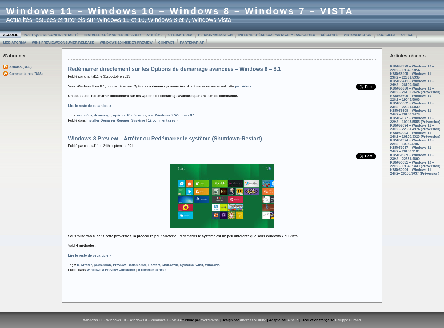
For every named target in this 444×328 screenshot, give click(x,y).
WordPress (210, 320)
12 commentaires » (163, 120)
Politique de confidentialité (51, 35)
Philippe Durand (348, 320)
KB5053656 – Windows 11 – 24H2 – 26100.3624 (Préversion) (415, 90)
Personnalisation (215, 35)
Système (154, 35)
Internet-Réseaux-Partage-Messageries (276, 35)
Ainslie (292, 320)
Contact (166, 42)
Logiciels (386, 35)
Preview (119, 265)
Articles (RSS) (20, 67)
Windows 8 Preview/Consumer (110, 270)
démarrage (102, 115)
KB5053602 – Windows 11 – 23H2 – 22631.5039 (412, 105)
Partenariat (192, 42)
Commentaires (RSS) (26, 73)
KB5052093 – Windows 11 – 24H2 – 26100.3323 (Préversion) (415, 134)
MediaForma (14, 42)
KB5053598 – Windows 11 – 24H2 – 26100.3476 (412, 112)
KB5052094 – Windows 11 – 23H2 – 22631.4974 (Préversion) (415, 127)
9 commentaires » (152, 270)
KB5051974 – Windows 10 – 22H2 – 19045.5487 (412, 142)
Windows (212, 265)
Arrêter (86, 265)
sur (150, 115)
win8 (199, 265)
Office (407, 35)
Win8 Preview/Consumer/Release (63, 42)
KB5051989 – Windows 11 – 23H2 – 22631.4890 (412, 156)
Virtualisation (358, 35)
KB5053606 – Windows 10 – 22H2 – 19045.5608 (412, 97)
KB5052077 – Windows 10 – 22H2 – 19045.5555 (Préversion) (415, 120)
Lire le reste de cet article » (89, 105)
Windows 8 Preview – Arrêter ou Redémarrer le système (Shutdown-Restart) (165, 139)
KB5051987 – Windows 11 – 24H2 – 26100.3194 (412, 149)
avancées (84, 115)
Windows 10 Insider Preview (126, 42)
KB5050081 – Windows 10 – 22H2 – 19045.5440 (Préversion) (415, 164)
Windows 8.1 (184, 115)
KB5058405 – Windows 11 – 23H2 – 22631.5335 (412, 75)
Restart (154, 265)
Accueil (10, 35)
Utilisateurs (180, 35)
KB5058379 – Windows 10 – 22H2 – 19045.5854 (412, 68)
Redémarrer (136, 115)
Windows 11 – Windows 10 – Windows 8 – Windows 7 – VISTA (180, 11)
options (119, 115)
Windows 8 (164, 115)
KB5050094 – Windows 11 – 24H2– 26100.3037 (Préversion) (414, 171)
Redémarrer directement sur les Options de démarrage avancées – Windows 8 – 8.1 (174, 69)
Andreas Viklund (253, 320)
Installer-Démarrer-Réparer (112, 35)
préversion (102, 265)
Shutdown (170, 265)
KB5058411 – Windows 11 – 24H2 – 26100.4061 (412, 83)
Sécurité (329, 35)
